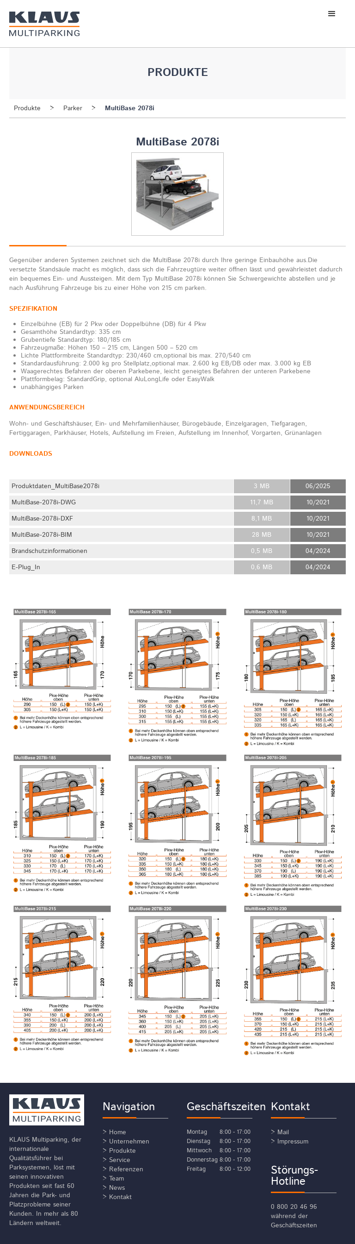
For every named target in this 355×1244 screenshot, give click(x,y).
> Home (114, 1132)
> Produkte (119, 1151)
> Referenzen (123, 1169)
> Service (116, 1160)
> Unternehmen (126, 1141)
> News (114, 1188)
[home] (58, 24)
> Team (113, 1178)
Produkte (27, 108)
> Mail (280, 1132)
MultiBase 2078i (129, 108)
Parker (72, 108)
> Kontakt (117, 1197)
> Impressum (289, 1141)
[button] (332, 14)
